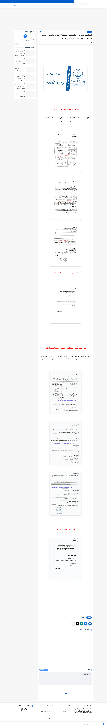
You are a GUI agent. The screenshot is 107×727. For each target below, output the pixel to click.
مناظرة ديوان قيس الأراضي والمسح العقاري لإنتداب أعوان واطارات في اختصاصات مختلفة (20, 78)
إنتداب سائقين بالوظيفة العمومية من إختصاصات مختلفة (20, 95)
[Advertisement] (53, 19)
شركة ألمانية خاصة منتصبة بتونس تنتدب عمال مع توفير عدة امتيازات (20, 54)
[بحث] (15, 5)
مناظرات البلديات (38, 5)
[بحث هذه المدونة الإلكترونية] (27, 44)
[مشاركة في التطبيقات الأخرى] (73, 623)
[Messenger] (22, 709)
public (89, 31)
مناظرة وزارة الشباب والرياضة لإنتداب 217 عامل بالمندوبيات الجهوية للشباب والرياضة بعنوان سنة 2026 (20, 62)
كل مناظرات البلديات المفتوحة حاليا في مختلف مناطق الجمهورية (20, 70)
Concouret (79, 724)
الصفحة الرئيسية (47, 709)
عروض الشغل (54, 5)
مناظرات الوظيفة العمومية (66, 5)
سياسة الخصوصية (69, 1)
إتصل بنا (52, 1)
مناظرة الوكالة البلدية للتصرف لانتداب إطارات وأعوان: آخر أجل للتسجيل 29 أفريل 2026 (20, 87)
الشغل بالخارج (46, 5)
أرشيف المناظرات (59, 1)
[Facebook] (25, 709)
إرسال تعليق (86, 674)
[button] (85, 623)
